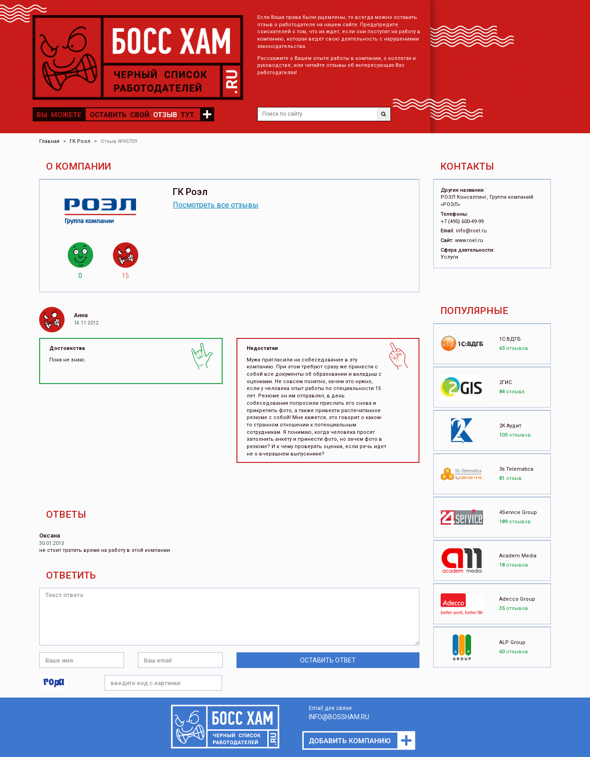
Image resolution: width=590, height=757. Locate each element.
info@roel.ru (471, 231)
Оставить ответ (328, 660)
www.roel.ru (469, 240)
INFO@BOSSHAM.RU (339, 717)
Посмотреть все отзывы (216, 205)
